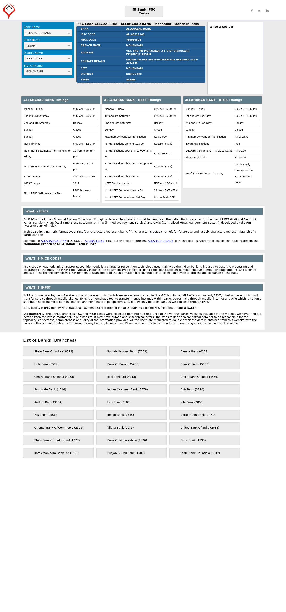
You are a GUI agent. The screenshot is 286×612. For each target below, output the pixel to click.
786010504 (133, 39)
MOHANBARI (48, 71)
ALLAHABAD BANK (48, 32)
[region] (235, 60)
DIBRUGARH (48, 58)
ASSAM (48, 45)
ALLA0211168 (135, 34)
